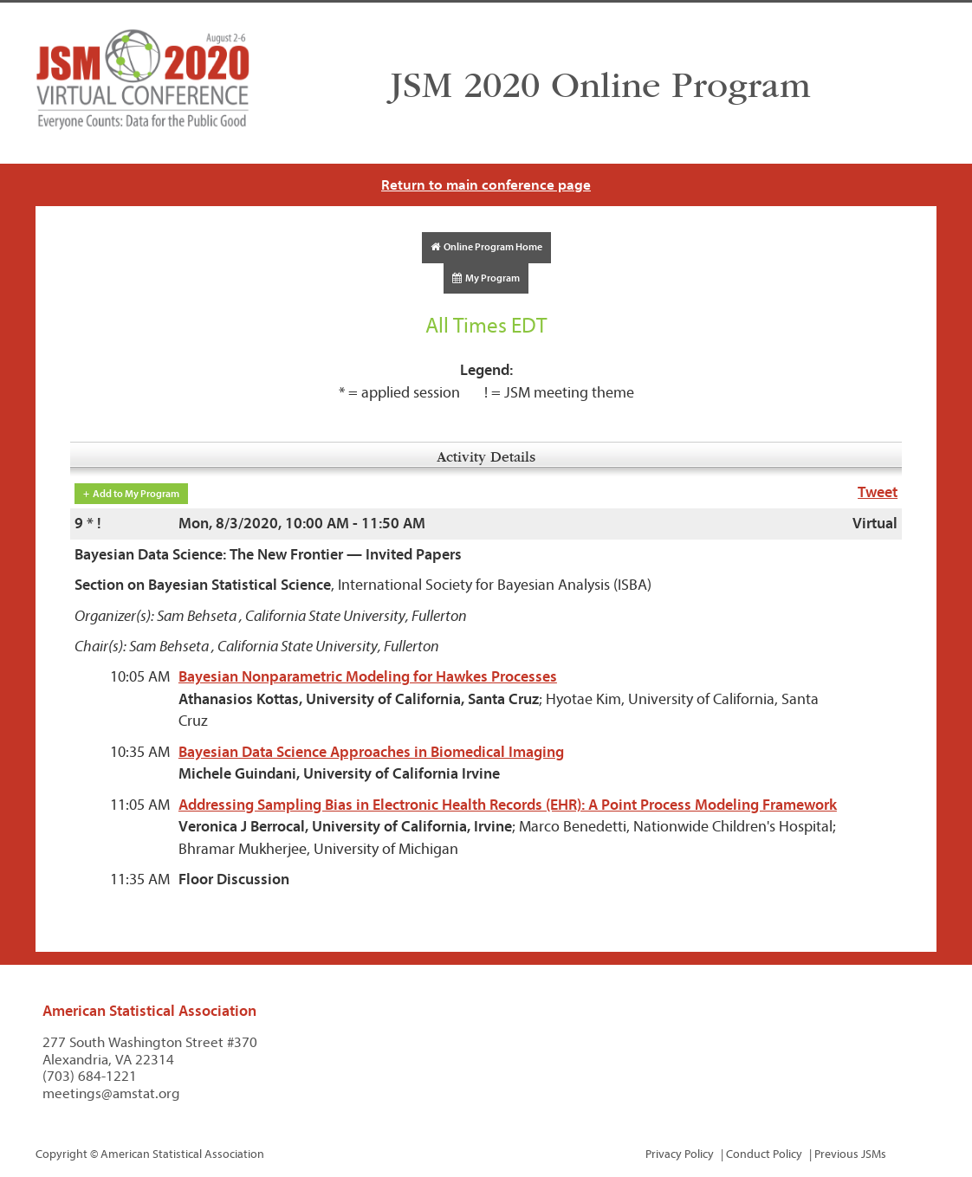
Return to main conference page (486, 185)
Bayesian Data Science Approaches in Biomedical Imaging (371, 752)
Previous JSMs (850, 1154)
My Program (486, 278)
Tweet (877, 492)
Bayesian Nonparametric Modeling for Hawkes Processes (367, 677)
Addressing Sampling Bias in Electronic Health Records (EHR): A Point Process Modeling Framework (507, 805)
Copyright (61, 1154)
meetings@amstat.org (111, 1093)
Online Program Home (486, 247)
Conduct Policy (764, 1154)
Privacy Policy (679, 1154)
